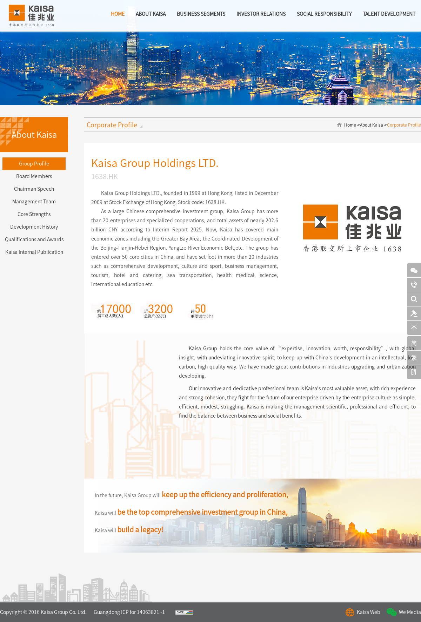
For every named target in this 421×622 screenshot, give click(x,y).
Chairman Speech (34, 189)
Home (350, 125)
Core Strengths (34, 214)
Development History (34, 226)
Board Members (34, 176)
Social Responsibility (324, 14)
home (118, 14)
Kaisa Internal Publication (34, 252)
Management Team (34, 201)
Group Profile (34, 163)
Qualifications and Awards (34, 239)
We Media (410, 612)
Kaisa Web (368, 612)
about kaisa (151, 14)
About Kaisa (371, 125)
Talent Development (389, 14)
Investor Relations (261, 14)
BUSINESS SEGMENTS (201, 14)
